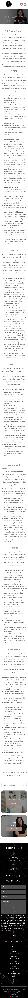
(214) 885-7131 (14, 870)
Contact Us (14, 829)
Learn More (14, 804)
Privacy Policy (8, 930)
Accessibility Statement (17, 991)
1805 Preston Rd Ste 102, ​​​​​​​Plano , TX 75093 (14, 859)
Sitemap (18, 993)
